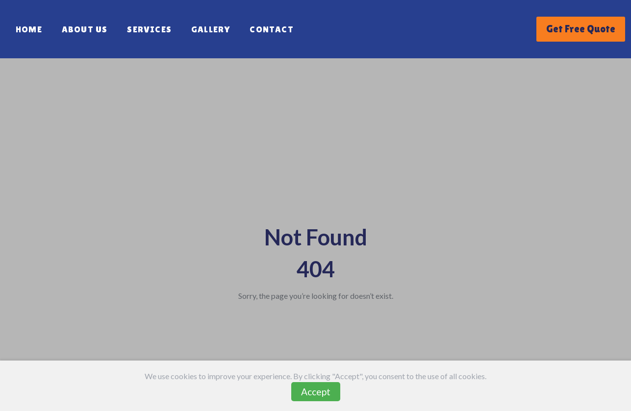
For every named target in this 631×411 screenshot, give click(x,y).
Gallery (210, 29)
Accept (315, 391)
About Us (85, 29)
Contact (271, 29)
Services (149, 29)
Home (29, 29)
